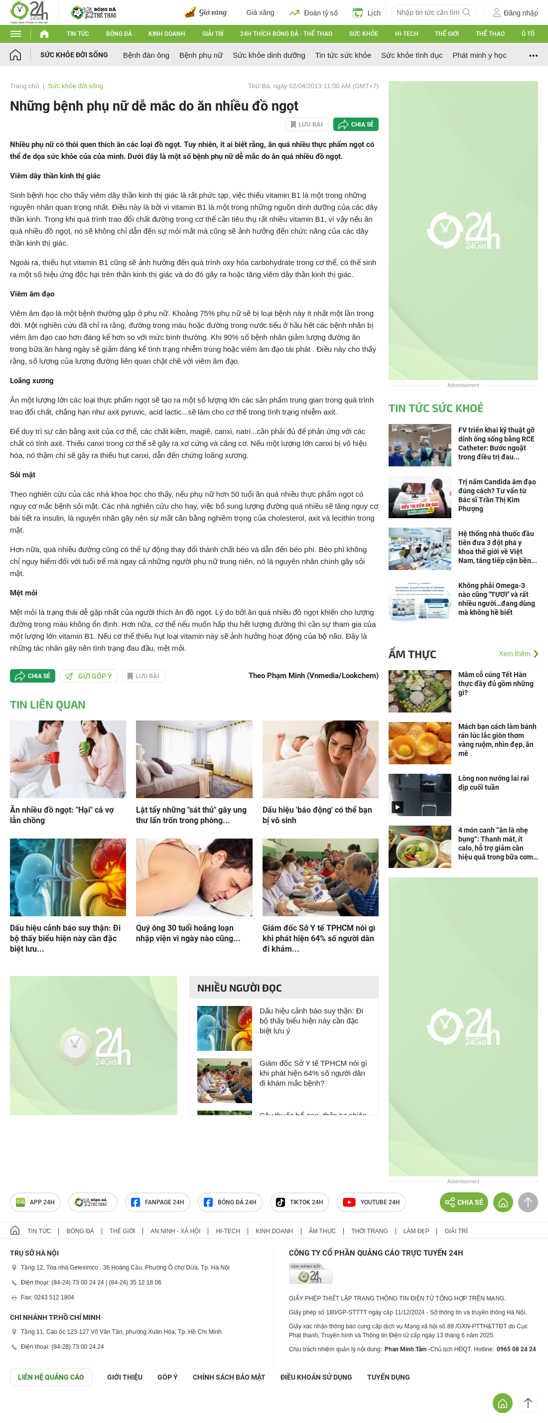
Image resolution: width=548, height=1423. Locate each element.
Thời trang (369, 1231)
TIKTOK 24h (299, 1202)
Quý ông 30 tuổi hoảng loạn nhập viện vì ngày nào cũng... (188, 933)
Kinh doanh (166, 33)
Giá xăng (260, 12)
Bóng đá (119, 33)
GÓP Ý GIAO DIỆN (29, 1410)
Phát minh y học (479, 55)
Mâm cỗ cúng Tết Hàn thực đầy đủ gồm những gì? (496, 684)
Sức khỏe (363, 33)
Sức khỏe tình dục (411, 55)
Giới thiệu (124, 1377)
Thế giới (447, 33)
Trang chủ (24, 86)
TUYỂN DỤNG (388, 1377)
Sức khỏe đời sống (74, 55)
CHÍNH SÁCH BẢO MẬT (229, 1377)
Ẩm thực (412, 653)
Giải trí (212, 33)
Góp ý (167, 1377)
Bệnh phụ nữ (201, 55)
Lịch (367, 12)
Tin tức (78, 33)
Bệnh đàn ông (146, 55)
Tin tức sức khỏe (343, 55)
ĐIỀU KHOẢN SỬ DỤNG (316, 1377)
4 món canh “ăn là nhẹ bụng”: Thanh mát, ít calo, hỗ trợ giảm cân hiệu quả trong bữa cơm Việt (495, 843)
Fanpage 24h (157, 1202)
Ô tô (528, 33)
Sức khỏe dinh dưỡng (269, 55)
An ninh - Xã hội (175, 1231)
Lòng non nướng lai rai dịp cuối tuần (493, 782)
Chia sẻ (362, 124)
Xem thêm (515, 654)
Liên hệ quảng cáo (51, 1377)
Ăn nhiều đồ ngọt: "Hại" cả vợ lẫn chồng (62, 815)
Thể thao (490, 33)
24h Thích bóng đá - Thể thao (286, 33)
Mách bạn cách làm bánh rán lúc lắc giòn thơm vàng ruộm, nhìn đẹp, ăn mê (497, 739)
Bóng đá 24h (230, 1202)
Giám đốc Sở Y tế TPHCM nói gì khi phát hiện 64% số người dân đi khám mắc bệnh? (313, 1073)
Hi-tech (406, 33)
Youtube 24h (371, 1202)
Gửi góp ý (88, 676)
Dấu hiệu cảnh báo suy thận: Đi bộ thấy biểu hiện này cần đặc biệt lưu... (65, 938)
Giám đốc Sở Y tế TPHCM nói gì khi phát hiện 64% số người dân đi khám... (319, 938)
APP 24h (35, 1202)
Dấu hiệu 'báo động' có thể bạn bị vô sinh (317, 815)
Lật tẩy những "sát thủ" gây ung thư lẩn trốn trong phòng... (191, 815)
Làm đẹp (416, 1231)
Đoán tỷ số (313, 12)
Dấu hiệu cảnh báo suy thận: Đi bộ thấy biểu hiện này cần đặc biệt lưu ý (311, 1020)
